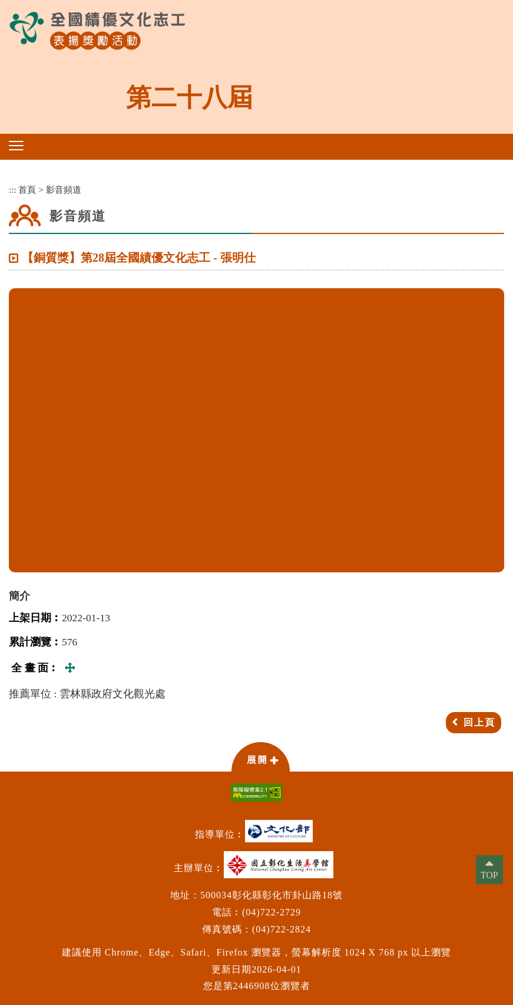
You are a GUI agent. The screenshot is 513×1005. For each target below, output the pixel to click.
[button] (16, 145)
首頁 (27, 189)
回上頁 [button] (479, 722)
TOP (489, 875)
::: (12, 189)
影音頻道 (63, 189)
